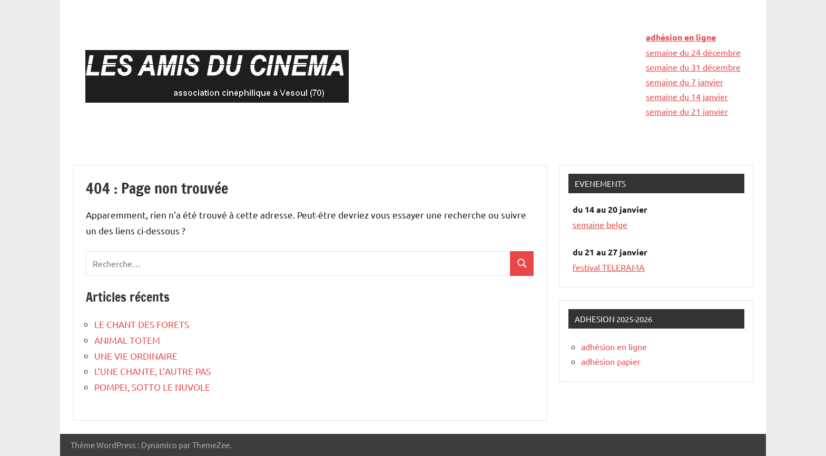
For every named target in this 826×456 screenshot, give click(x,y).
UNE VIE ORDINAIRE (136, 355)
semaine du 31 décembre (693, 67)
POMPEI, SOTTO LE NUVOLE (152, 386)
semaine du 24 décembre (693, 52)
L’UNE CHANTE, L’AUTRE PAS (152, 370)
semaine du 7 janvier (684, 81)
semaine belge (600, 224)
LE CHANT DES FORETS (141, 324)
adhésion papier (611, 361)
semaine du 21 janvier (687, 111)
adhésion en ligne (681, 37)
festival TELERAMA (609, 267)
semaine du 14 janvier (687, 96)
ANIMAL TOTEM (127, 339)
